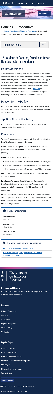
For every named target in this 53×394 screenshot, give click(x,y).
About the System (8, 348)
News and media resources (11, 369)
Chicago (4, 315)
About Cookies (7, 381)
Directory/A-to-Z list (9, 352)
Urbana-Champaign (8, 311)
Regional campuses (8, 323)
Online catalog (6, 328)
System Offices (7, 373)
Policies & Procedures (10, 31)
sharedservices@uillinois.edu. (11, 294)
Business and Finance (10, 288)
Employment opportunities (11, 356)
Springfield (5, 319)
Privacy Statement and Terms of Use (14, 391)
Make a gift (5, 365)
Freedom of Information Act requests (15, 360)
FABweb (36, 89)
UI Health (5, 332)
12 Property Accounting (27, 31)
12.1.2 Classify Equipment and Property (18, 248)
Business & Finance (13, 13)
